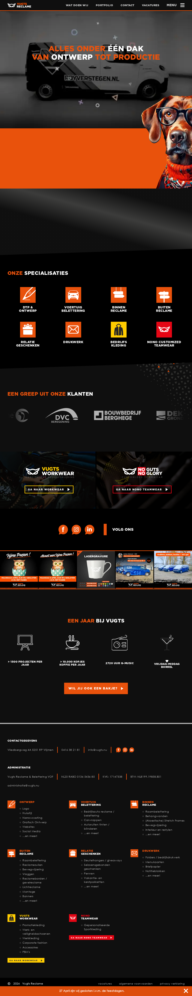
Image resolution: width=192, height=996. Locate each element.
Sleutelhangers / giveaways (103, 860)
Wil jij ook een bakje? (93, 688)
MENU (175, 5)
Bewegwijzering (156, 825)
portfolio (104, 5)
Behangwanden (157, 816)
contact (127, 5)
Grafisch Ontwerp (34, 822)
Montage (28, 891)
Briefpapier (153, 866)
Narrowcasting (32, 817)
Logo (25, 808)
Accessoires (30, 947)
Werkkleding (30, 938)
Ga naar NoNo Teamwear (89, 938)
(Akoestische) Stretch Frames (165, 820)
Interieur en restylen (159, 829)
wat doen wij (77, 5)
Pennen (89, 873)
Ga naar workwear (23, 960)
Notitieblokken (155, 871)
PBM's (26, 952)
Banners (27, 896)
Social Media (31, 831)
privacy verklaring (172, 983)
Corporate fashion (34, 942)
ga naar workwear (46, 489)
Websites (28, 826)
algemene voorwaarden (136, 983)
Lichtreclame (31, 887)
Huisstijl (27, 813)
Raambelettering (157, 811)
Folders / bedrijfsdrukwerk (163, 857)
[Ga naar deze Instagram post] (19, 570)
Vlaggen (28, 874)
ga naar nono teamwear (139, 489)
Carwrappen (93, 820)
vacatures (150, 5)
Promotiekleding (33, 925)
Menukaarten (155, 862)
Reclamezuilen (32, 865)
